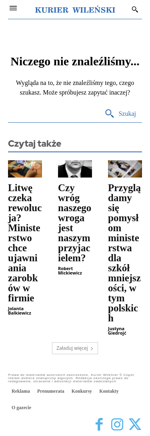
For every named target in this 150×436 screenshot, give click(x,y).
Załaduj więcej (75, 348)
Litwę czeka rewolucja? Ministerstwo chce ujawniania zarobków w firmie (25, 242)
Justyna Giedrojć (117, 330)
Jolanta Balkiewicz (19, 310)
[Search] (120, 114)
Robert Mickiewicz (70, 270)
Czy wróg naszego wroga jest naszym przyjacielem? (74, 222)
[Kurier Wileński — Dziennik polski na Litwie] (75, 9)
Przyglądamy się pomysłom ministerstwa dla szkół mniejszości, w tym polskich (124, 252)
